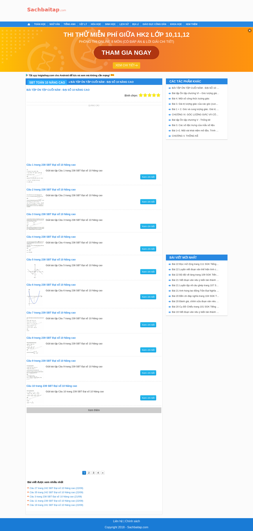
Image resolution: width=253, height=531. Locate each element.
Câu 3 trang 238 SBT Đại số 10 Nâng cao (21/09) (56, 496)
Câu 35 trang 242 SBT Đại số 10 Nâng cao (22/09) (56, 492)
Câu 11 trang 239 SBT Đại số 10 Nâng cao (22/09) (56, 500)
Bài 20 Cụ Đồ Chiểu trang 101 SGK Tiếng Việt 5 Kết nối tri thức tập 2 (195, 306)
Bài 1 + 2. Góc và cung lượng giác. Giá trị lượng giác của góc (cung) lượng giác (195, 109)
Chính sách (132, 521)
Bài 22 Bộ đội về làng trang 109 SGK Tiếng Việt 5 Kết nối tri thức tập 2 (195, 274)
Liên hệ (118, 521)
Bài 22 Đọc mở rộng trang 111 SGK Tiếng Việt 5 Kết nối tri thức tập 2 (195, 264)
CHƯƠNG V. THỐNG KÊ (185, 135)
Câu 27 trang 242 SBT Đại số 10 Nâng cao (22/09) (56, 488)
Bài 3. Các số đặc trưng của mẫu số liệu (193, 125)
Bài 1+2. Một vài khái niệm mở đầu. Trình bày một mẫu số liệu (195, 130)
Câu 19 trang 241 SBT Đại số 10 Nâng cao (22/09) (56, 505)
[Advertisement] (134, 10)
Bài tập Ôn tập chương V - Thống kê (191, 119)
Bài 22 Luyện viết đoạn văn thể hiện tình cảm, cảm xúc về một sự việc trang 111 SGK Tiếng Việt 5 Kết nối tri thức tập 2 (195, 269)
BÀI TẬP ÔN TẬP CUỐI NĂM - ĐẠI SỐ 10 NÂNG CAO (195, 88)
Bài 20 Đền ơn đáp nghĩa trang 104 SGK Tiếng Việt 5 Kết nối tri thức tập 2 (195, 296)
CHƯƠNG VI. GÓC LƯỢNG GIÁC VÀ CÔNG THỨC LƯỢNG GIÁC (195, 114)
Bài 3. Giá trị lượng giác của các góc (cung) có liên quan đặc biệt (195, 103)
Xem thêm (191, 24)
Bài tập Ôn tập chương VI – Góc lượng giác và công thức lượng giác (195, 93)
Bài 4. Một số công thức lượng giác (191, 98)
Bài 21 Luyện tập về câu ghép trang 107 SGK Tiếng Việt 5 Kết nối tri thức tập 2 (195, 285)
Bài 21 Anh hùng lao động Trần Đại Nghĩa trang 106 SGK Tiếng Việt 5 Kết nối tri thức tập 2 (195, 290)
